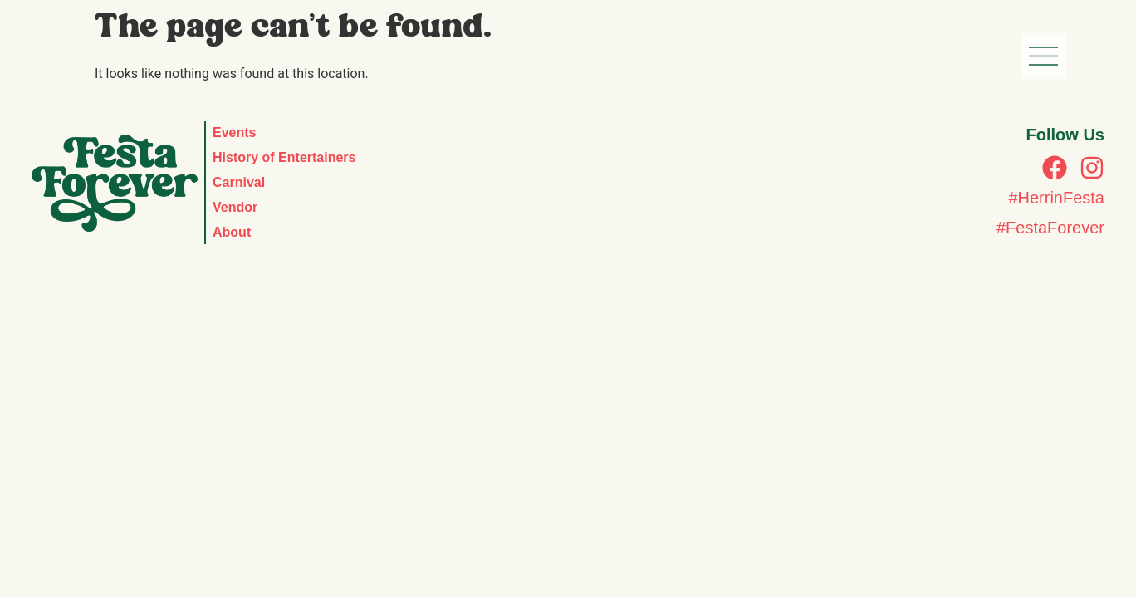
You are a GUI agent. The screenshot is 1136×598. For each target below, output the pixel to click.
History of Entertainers (284, 157)
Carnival (239, 182)
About (232, 232)
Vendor (235, 207)
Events (234, 132)
